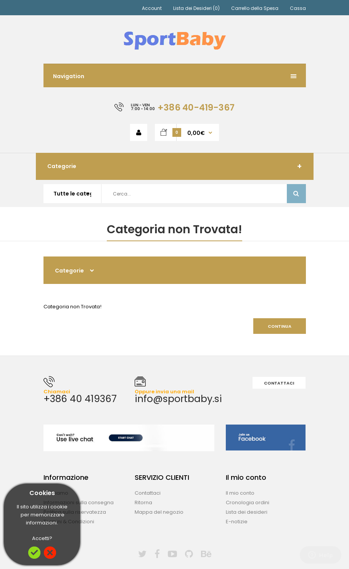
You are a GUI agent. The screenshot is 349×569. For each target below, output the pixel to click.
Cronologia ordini (247, 502)
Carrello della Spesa (254, 8)
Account (152, 8)
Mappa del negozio (159, 512)
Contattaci (279, 383)
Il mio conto (240, 493)
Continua (279, 326)
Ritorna (143, 502)
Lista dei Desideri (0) (196, 8)
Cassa (298, 8)
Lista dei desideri (246, 512)
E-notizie (237, 521)
